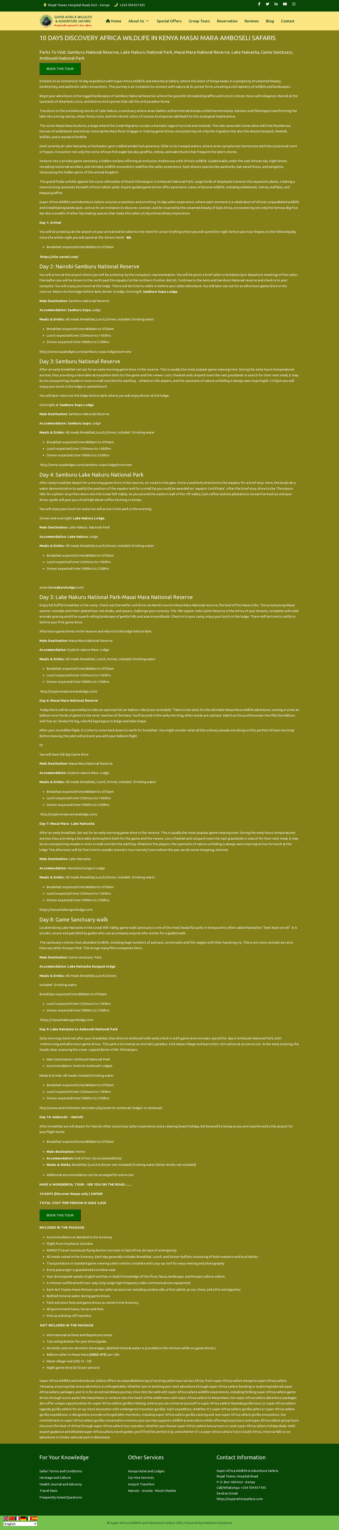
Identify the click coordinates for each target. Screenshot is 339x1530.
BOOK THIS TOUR (60, 69)
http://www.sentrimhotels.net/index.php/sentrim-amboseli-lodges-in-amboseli (100, 1108)
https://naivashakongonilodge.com (66, 909)
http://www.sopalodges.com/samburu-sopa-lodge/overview (85, 352)
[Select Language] (20, 1524)
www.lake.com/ (61, 587)
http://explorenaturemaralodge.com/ (68, 691)
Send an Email (227, 1493)
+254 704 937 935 (132, 5)
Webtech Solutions (217, 1523)
